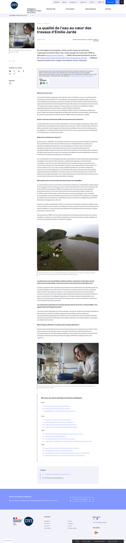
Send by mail (10, 74)
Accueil (39, 23)
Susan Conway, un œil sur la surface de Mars (57, 406)
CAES (91, 2)
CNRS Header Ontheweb (117, 2)
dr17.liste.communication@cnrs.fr (54, 478)
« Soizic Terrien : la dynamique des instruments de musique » (60, 427)
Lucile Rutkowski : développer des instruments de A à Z (60, 424)
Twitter (94, 519)
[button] (8, 540)
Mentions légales (86, 541)
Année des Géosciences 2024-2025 (81, 76)
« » (57, 408)
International (90, 9)
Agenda (64, 2)
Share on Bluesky (10, 71)
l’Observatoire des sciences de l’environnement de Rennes (63, 58)
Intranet (82, 2)
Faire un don (110, 2)
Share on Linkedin (19, 71)
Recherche (50, 9)
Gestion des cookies (112, 541)
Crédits (77, 541)
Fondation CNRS (72, 528)
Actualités (56, 2)
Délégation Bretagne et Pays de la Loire (34, 10)
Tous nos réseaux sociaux (100, 522)
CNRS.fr (100, 2)
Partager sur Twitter (14, 71)
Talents (108, 9)
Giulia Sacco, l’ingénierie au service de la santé (57, 419)
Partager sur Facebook (23, 71)
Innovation (70, 9)
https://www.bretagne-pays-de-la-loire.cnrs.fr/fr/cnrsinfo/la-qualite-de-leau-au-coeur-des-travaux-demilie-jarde (14, 74)
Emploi (69, 526)
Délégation (47, 521)
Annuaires (72, 2)
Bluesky (97, 519)
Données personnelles (99, 541)
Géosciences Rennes (55, 55)
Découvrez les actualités (80, 499)
